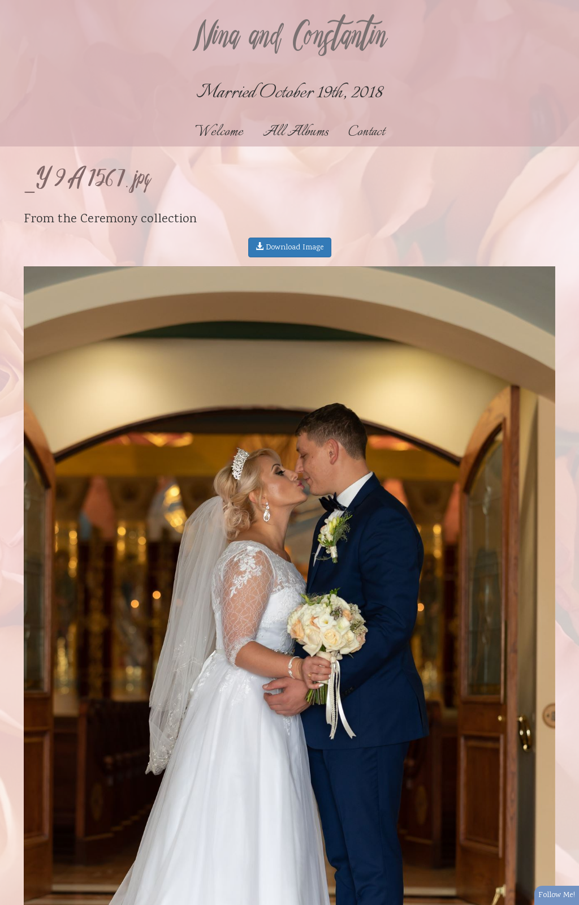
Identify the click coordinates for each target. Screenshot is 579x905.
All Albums (296, 132)
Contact (366, 132)
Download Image (290, 247)
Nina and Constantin (289, 38)
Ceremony (108, 219)
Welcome (219, 132)
